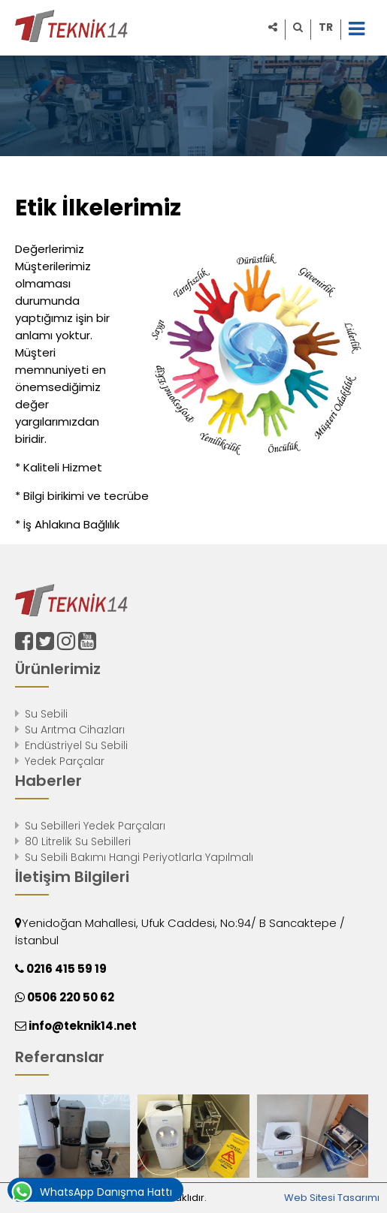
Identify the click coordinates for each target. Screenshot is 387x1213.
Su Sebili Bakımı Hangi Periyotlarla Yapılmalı (139, 857)
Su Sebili (46, 713)
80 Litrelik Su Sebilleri (78, 841)
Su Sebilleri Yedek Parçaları (95, 825)
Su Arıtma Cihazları (75, 729)
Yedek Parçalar (64, 761)
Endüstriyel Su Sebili (76, 745)
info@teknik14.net (81, 1026)
